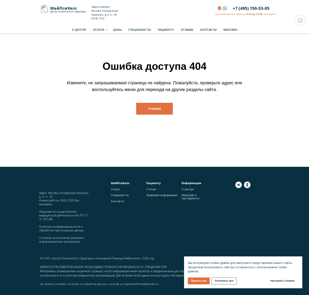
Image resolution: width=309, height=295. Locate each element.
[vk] (238, 187)
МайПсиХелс (63, 8)
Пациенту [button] (166, 30)
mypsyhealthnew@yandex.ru (141, 284)
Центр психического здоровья (68, 11)
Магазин (230, 30)
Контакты (208, 30)
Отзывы (187, 30)
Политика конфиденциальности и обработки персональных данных (61, 228)
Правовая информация (161, 195)
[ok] (247, 187)
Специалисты (139, 30)
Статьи (151, 189)
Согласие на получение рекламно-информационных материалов (62, 239)
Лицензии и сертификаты (190, 197)
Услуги (99, 30)
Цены (117, 30)
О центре (79, 30)
